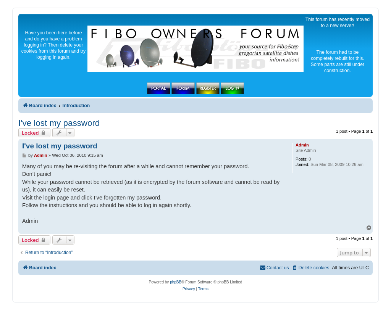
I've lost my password (59, 123)
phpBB (175, 282)
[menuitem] (311, 268)
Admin (302, 145)
